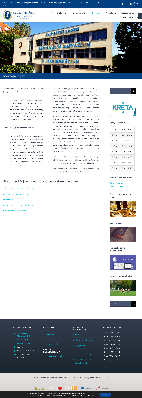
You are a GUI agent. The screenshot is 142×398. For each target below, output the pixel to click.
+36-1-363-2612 (80, 3)
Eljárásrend (8, 200)
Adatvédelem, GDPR (56, 356)
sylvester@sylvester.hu (59, 3)
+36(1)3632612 (22, 340)
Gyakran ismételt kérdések (14, 210)
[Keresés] (133, 91)
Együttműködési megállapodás (16, 194)
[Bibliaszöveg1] (39, 387)
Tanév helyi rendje (117, 186)
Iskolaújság (51, 339)
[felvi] (71, 387)
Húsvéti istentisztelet (83, 340)
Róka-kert (79, 334)
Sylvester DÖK (52, 344)
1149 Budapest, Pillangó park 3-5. (31, 3)
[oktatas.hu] (55, 387)
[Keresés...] (120, 91)
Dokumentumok (116, 183)
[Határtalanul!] (102, 387)
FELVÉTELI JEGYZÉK (83, 354)
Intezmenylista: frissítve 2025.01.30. (18, 205)
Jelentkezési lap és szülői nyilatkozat (18, 189)
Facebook (50, 334)
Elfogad (105, 394)
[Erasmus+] (86, 387)
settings (91, 396)
